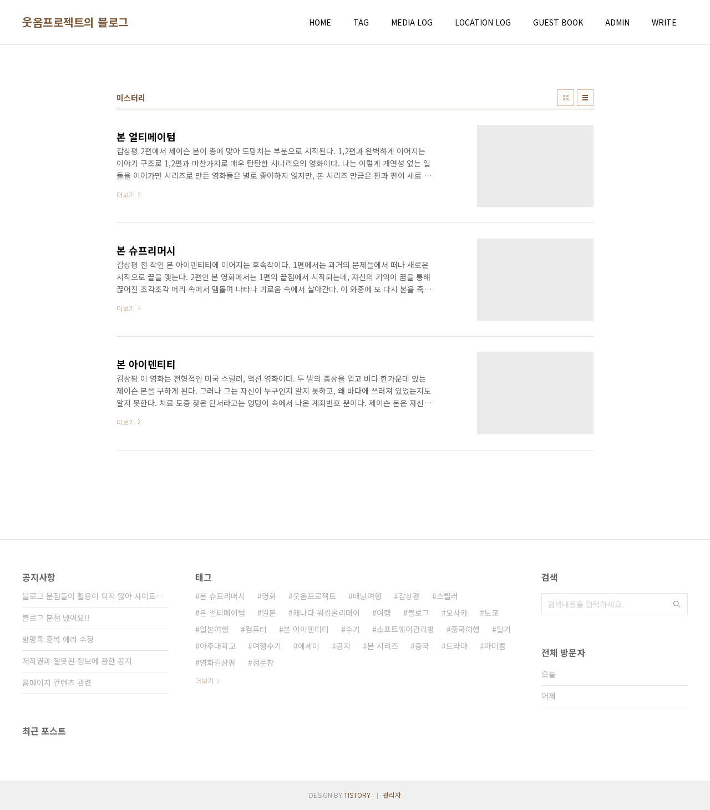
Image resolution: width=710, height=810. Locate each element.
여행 (384, 612)
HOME (320, 22)
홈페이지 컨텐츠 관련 (57, 682)
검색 (676, 604)
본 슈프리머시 (222, 595)
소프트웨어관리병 (405, 629)
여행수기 (266, 645)
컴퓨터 (256, 629)
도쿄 (491, 612)
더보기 (204, 680)
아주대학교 (218, 645)
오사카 (457, 612)
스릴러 (447, 595)
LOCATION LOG (483, 22)
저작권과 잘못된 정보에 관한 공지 (77, 660)
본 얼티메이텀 (222, 612)
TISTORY (357, 794)
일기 (503, 629)
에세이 (309, 645)
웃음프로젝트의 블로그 (75, 22)
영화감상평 (218, 662)
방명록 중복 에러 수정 (58, 639)
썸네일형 (565, 97)
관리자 (392, 794)
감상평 (409, 595)
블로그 (418, 612)
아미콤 (495, 645)
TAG (361, 22)
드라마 (457, 645)
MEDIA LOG (412, 22)
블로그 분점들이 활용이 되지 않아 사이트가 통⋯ (95, 595)
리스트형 (585, 97)
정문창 (263, 662)
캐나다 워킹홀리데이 (326, 612)
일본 (269, 612)
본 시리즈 (382, 645)
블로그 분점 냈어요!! (56, 617)
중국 (422, 645)
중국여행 (465, 629)
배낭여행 (367, 595)
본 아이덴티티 (306, 629)
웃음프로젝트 (314, 595)
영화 (269, 595)
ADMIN (617, 22)
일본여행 (214, 629)
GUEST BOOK (558, 22)
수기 (353, 629)
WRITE (664, 22)
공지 (343, 645)
